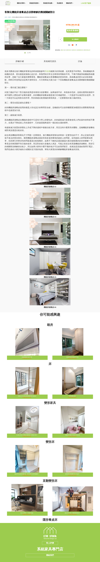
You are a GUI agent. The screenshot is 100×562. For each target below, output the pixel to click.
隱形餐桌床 (87, 50)
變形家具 (69, 50)
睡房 (9, 17)
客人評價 (50, 540)
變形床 (74, 50)
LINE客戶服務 (86, 3)
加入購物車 (75, 39)
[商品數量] (60, 39)
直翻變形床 (80, 50)
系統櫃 (47, 71)
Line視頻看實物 (10, 21)
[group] (27, 35)
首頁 (6, 17)
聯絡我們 (50, 553)
